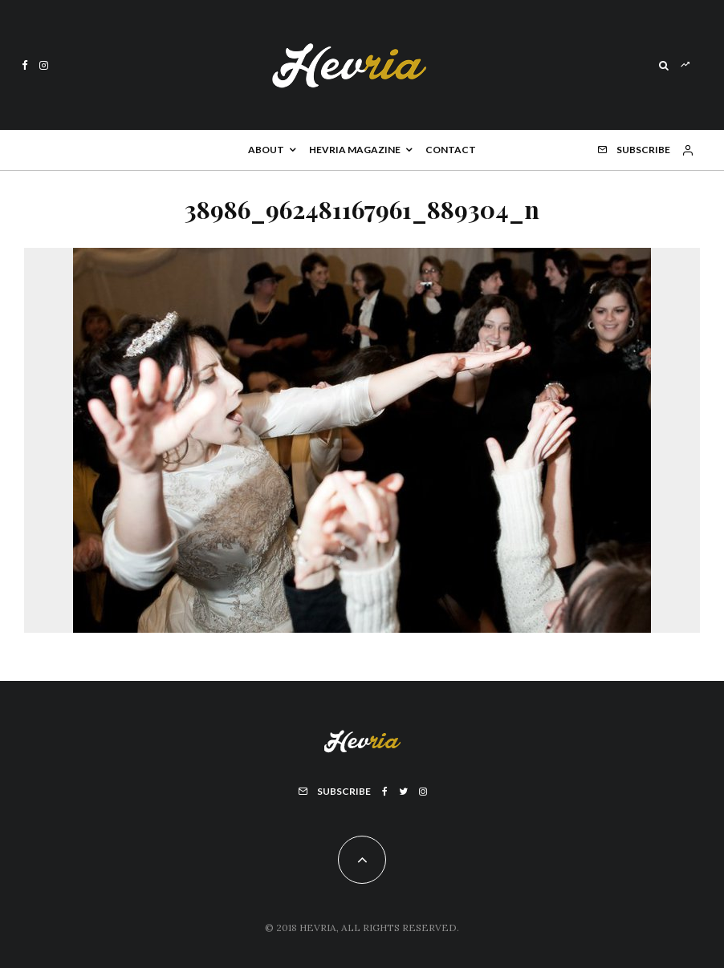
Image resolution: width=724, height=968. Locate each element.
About (266, 150)
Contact (450, 150)
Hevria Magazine (355, 150)
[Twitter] (403, 791)
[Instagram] (44, 65)
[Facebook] (25, 65)
